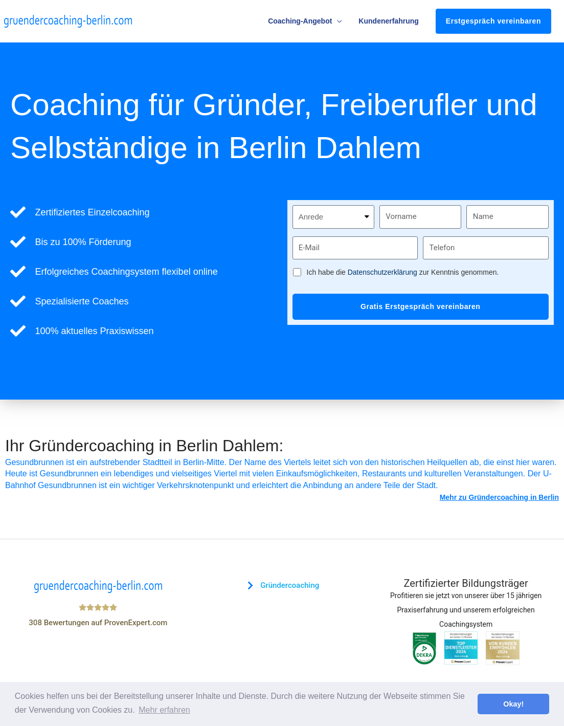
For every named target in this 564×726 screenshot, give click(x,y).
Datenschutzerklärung (382, 272)
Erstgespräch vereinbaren (493, 21)
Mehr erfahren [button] (164, 710)
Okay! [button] (513, 704)
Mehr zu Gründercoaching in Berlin (499, 497)
